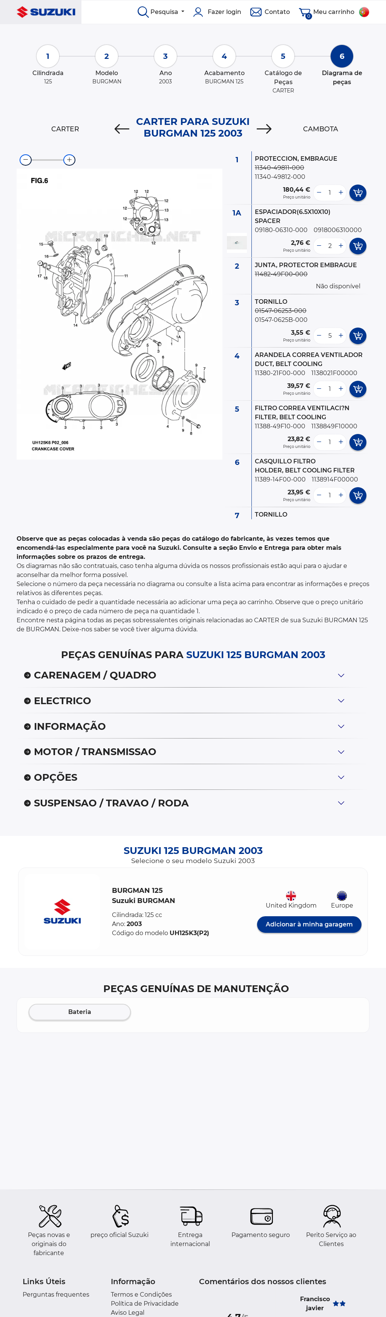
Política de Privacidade (145, 1303)
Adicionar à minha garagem (309, 924)
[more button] (340, 193)
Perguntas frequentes (56, 1294)
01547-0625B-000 (281, 319)
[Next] (264, 129)
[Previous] (122, 129)
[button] (62, 911)
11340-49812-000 (280, 176)
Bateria (79, 1011)
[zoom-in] (69, 160)
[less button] (319, 193)
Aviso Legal (127, 1312)
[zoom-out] (26, 160)
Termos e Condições (141, 1294)
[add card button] (357, 193)
